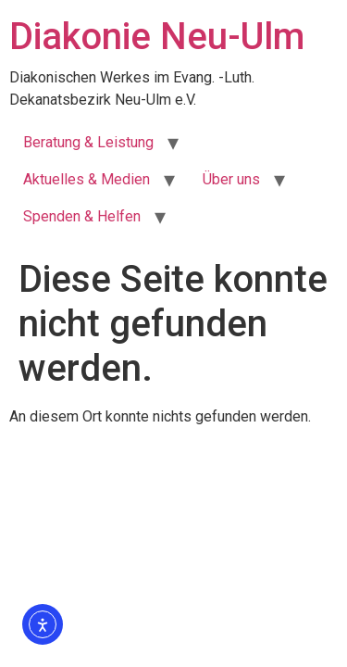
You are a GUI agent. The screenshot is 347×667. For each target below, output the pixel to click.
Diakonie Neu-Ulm (156, 36)
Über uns (231, 179)
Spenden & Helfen (82, 216)
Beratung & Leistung (88, 142)
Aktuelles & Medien (86, 179)
